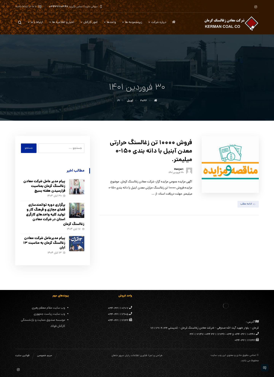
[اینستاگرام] (256, 7)
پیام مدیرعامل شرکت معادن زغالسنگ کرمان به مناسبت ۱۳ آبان (44, 243)
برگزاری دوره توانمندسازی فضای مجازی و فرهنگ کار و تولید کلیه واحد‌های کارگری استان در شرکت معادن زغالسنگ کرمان (55, 214)
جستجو (29, 148)
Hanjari (178, 169)
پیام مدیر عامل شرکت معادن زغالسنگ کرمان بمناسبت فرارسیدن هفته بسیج (44, 186)
